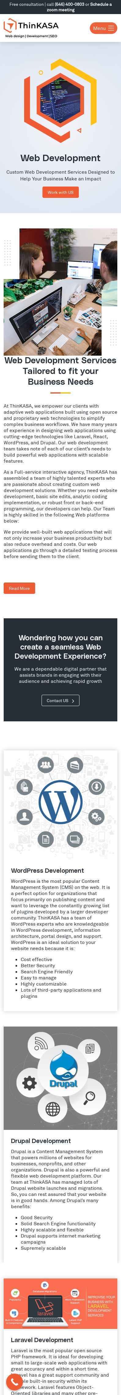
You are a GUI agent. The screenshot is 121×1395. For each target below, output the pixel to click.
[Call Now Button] (14, 1382)
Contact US (60, 700)
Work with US (61, 192)
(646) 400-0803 (69, 4)
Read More (19, 588)
